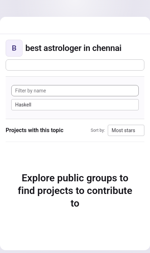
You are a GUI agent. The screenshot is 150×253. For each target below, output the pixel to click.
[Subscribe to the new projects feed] (75, 65)
